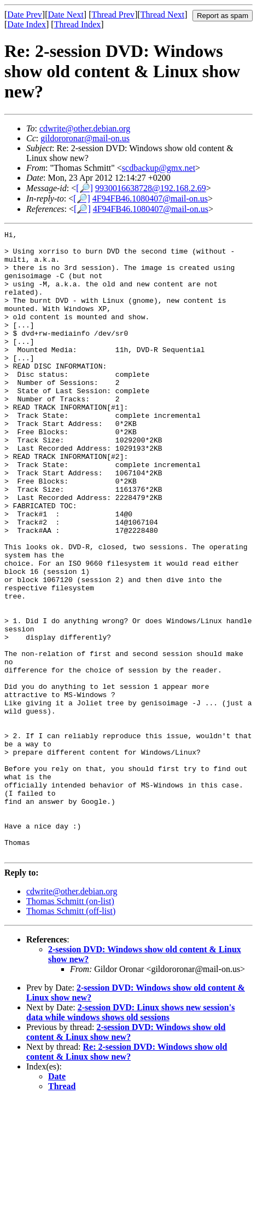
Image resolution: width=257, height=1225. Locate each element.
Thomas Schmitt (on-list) (70, 1026)
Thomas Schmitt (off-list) (70, 1035)
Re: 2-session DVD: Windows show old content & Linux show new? (126, 1176)
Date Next (66, 14)
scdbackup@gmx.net (158, 167)
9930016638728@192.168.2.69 (150, 188)
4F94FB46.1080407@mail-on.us (150, 198)
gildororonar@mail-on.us (85, 138)
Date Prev (24, 14)
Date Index (26, 24)
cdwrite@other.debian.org (84, 128)
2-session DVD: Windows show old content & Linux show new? (125, 1156)
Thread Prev (113, 14)
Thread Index (77, 24)
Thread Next (162, 14)
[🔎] (84, 188)
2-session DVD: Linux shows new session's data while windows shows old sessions (130, 1137)
